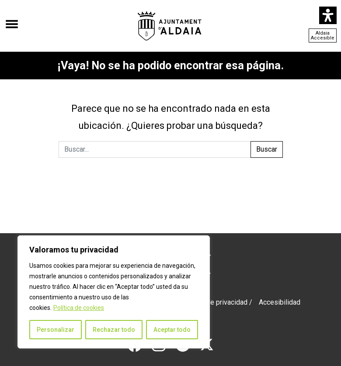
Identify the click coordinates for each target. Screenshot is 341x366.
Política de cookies (78, 307)
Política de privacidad (214, 302)
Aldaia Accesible (322, 35)
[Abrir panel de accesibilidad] (328, 15)
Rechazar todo (114, 329)
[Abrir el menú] (12, 19)
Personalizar (55, 329)
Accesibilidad (279, 302)
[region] (113, 291)
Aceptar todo (172, 329)
